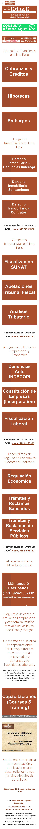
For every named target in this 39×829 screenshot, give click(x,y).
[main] (19, 52)
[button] (2, 3)
